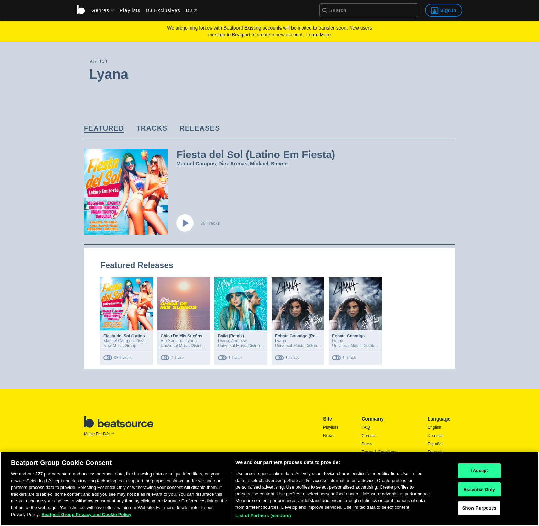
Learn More (318, 34)
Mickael (259, 163)
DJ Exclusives (163, 10)
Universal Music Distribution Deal (191, 345)
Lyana (191, 340)
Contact (369, 435)
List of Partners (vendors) (263, 515)
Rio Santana (172, 340)
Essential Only (479, 489)
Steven (279, 163)
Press (367, 443)
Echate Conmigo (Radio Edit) (303, 336)
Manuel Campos (196, 163)
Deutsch (435, 435)
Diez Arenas (233, 163)
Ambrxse (239, 340)
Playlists (130, 10)
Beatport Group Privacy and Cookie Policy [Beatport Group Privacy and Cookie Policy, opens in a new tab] (87, 514)
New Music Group (119, 345)
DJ (191, 10)
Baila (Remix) (231, 336)
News (328, 435)
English (434, 427)
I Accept (479, 470)
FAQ (366, 427)
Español (435, 443)
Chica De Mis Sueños (181, 336)
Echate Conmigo (348, 336)
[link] (104, 128)
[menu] (100, 10)
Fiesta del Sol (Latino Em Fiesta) (135, 336)
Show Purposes (479, 508)
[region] (269, 489)
